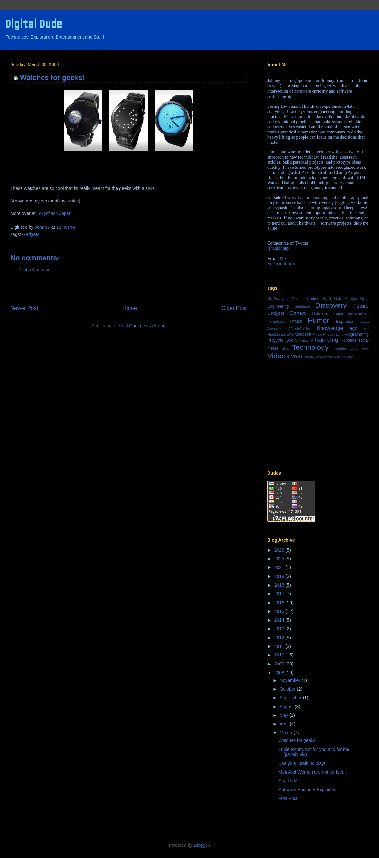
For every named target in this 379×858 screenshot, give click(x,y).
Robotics (348, 340)
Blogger (201, 845)
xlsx (350, 357)
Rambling (326, 340)
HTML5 (296, 321)
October (288, 688)
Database (302, 306)
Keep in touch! (281, 263)
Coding (313, 298)
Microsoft (303, 334)
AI (269, 298)
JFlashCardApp (300, 328)
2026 (280, 550)
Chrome (298, 299)
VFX (365, 348)
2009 (280, 663)
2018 (280, 585)
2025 (280, 558)
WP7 (341, 357)
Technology (310, 347)
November (290, 680)
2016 (280, 602)
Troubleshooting (345, 348)
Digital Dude (33, 23)
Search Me (289, 780)
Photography (333, 334)
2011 (280, 646)
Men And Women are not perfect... (312, 772)
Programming (356, 334)
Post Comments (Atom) (142, 325)
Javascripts (276, 328)
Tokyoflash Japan (54, 213)
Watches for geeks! (297, 740)
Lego (352, 328)
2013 (280, 628)
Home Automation (351, 313)
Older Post (234, 308)
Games (298, 313)
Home (129, 308)
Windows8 (327, 357)
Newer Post (24, 308)
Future (361, 306)
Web (296, 357)
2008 (280, 672)
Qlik (289, 340)
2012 (280, 637)
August (287, 706)
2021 (280, 567)
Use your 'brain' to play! (301, 763)
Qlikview (301, 340)
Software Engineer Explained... (309, 789)
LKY (290, 334)
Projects (275, 340)
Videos (278, 356)
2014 (280, 619)
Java (364, 321)
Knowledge (330, 328)
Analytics (281, 298)
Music (317, 334)
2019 (280, 576)
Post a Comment (35, 269)
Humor (318, 320)
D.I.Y (327, 298)
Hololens (320, 313)
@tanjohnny (278, 248)
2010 (280, 654)
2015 (280, 611)
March (286, 732)
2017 (280, 593)
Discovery (331, 305)
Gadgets (30, 234)
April (284, 723)
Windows (311, 357)
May (284, 715)
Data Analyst (346, 298)
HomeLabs (276, 321)
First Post (287, 798)
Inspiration (345, 321)
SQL (285, 348)
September (291, 697)
